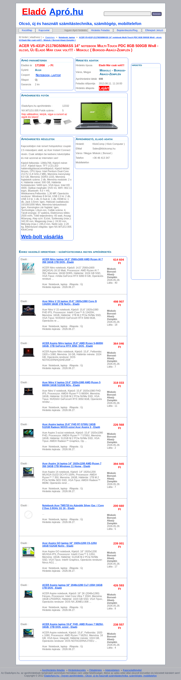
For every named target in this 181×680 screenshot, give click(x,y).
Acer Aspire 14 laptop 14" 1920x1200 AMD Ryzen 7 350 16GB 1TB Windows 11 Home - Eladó (71, 465)
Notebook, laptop (67, 37)
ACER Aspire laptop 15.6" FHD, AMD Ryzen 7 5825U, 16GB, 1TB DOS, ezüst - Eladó (73, 625)
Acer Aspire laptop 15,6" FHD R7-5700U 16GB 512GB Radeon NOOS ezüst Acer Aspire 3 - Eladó (71, 425)
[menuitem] (27, 30)
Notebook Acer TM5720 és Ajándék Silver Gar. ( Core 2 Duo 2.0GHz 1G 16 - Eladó (73, 507)
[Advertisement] (145, 137)
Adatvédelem (112, 670)
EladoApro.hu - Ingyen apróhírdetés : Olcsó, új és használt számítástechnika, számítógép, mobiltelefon (100, 675)
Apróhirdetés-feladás (53, 670)
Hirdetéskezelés (77, 670)
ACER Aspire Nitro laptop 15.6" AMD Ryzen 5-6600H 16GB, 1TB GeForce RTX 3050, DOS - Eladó (72, 344)
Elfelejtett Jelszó (154, 30)
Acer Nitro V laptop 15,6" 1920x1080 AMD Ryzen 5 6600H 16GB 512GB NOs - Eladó (71, 384)
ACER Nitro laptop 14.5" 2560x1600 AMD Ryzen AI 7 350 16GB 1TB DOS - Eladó (72, 260)
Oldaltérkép (95, 670)
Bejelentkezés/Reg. (127, 30)
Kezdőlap (27, 30)
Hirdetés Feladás (100, 30)
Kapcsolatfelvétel (132, 670)
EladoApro (50, 37)
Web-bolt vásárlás (42, 236)
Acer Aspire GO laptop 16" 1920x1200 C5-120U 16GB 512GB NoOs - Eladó (69, 544)
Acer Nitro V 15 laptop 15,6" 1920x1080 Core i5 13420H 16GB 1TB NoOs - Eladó (69, 302)
